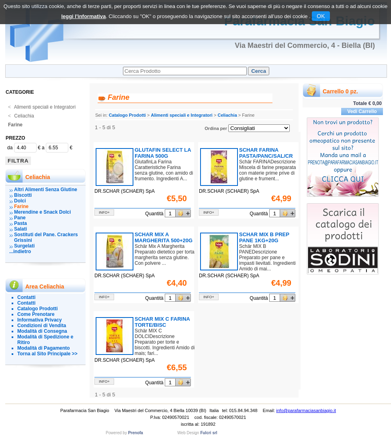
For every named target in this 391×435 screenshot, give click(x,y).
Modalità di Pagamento (43, 348)
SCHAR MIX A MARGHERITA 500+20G (163, 237)
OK (321, 16)
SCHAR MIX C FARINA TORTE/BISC (162, 322)
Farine (15, 125)
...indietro (20, 251)
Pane (20, 218)
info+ (104, 212)
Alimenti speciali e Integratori (42, 107)
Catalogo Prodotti (37, 308)
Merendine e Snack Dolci (42, 212)
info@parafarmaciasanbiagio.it (306, 410)
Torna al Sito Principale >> (47, 354)
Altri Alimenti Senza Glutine (45, 189)
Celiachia (21, 116)
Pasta (20, 223)
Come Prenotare (36, 314)
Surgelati (24, 246)
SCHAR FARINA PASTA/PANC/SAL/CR (266, 153)
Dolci (20, 201)
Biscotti (23, 195)
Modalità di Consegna (42, 331)
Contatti (26, 297)
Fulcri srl (208, 433)
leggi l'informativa (83, 16)
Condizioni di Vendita (41, 325)
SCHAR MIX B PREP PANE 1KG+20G (264, 237)
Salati (20, 229)
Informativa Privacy (39, 320)
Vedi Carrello (362, 111)
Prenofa (135, 433)
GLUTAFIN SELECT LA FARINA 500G (163, 153)
